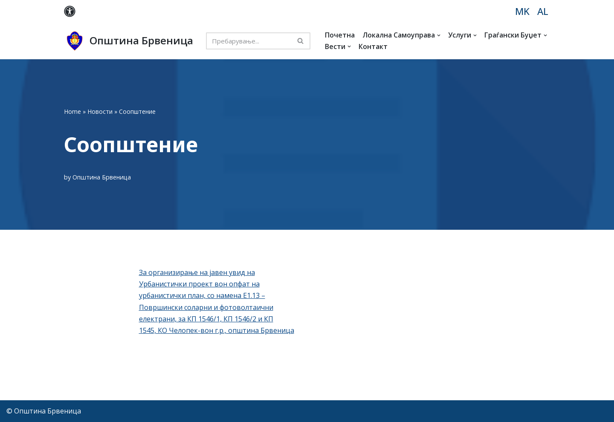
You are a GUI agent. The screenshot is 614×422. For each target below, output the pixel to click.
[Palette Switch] (69, 11)
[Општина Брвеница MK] (128, 41)
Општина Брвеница (101, 177)
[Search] (248, 40)
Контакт (373, 46)
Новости (100, 111)
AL (542, 11)
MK (522, 11)
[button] (438, 35)
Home (72, 111)
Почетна (340, 35)
